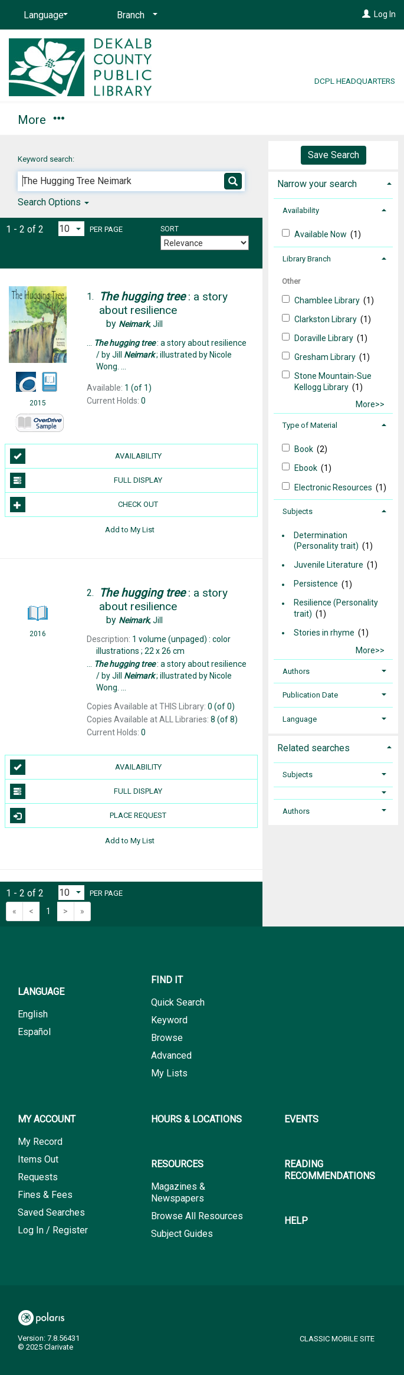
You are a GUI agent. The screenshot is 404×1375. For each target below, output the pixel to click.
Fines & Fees (45, 1194)
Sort (169, 229)
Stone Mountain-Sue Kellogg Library (333, 381)
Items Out (38, 1159)
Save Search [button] (333, 155)
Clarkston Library (326, 319)
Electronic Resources (334, 487)
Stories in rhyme (324, 632)
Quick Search (178, 1002)
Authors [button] (296, 671)
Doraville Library (324, 338)
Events (301, 1119)
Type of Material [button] (310, 425)
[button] (333, 793)
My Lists (169, 1073)
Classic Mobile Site (337, 1338)
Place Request (88, 815)
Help (296, 1220)
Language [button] (300, 719)
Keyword (169, 1020)
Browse (167, 1037)
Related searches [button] (313, 748)
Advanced (171, 1055)
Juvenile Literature (328, 564)
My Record (40, 1141)
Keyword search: (47, 159)
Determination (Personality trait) (326, 541)
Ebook (306, 468)
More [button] (230, 120)
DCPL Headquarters (354, 81)
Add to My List (130, 529)
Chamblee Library (328, 300)
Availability (86, 456)
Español (34, 1031)
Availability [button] (301, 210)
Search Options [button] (53, 202)
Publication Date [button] (310, 694)
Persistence (316, 584)
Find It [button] (40, 118)
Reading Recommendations (329, 1169)
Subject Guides (182, 1233)
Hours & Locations (196, 1119)
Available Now (321, 234)
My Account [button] (134, 118)
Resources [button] (177, 1164)
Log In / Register (53, 1230)
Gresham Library (325, 357)
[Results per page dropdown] (71, 228)
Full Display (86, 480)
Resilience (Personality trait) (336, 608)
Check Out (84, 504)
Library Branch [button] (307, 258)
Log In (385, 14)
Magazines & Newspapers (178, 1192)
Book (304, 449)
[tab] (333, 182)
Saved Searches (51, 1212)
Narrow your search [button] (317, 183)
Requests (38, 1177)
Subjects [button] (298, 511)
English (33, 1014)
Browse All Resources (197, 1216)
